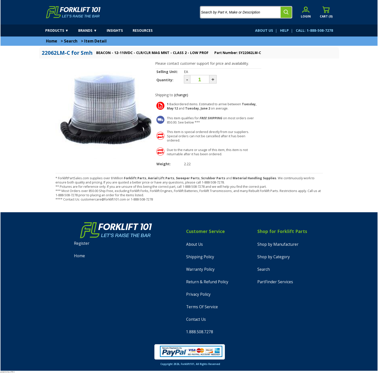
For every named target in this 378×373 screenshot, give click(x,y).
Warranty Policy (200, 269)
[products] (61, 30)
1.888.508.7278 (199, 331)
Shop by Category (273, 257)
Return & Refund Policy (207, 281)
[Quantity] (199, 79)
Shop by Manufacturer (278, 244)
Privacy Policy (198, 294)
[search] (286, 12)
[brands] (92, 30)
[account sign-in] (305, 12)
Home (51, 41)
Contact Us (196, 319)
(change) (181, 94)
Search (70, 41)
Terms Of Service (202, 307)
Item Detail (95, 41)
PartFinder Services (275, 281)
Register (81, 243)
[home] (73, 12)
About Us (194, 244)
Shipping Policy (200, 257)
